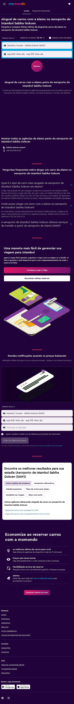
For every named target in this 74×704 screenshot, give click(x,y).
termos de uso (39, 445)
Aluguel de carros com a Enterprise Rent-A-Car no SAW (27, 514)
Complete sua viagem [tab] (15, 495)
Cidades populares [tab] (14, 489)
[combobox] (8, 38)
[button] (4, 4)
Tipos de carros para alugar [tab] (37, 489)
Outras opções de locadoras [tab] (18, 483)
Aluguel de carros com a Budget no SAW (21, 510)
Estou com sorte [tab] (35, 495)
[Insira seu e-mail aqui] (39, 427)
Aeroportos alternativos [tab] (44, 483)
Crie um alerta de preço (43, 578)
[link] (37, 270)
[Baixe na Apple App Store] (23, 687)
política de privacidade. (54, 445)
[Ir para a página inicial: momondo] (17, 4)
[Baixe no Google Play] (8, 687)
